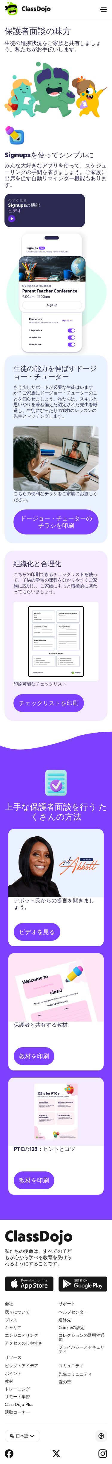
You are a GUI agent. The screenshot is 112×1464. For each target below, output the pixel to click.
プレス (11, 1319)
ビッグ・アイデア (21, 1365)
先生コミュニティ (75, 1374)
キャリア (13, 1327)
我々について (17, 1312)
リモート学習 (17, 1396)
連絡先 (65, 1319)
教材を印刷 (34, 1056)
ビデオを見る (37, 932)
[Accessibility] (101, 1436)
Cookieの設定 (72, 1327)
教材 (9, 1381)
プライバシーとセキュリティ (82, 1349)
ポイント (13, 1373)
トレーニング (17, 1389)
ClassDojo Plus (19, 1404)
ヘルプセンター (73, 1312)
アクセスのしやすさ (23, 1343)
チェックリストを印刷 (49, 703)
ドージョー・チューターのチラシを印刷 (56, 522)
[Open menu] (104, 9)
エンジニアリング (21, 1335)
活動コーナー (17, 1412)
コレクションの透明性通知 (82, 1337)
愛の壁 (65, 1381)
